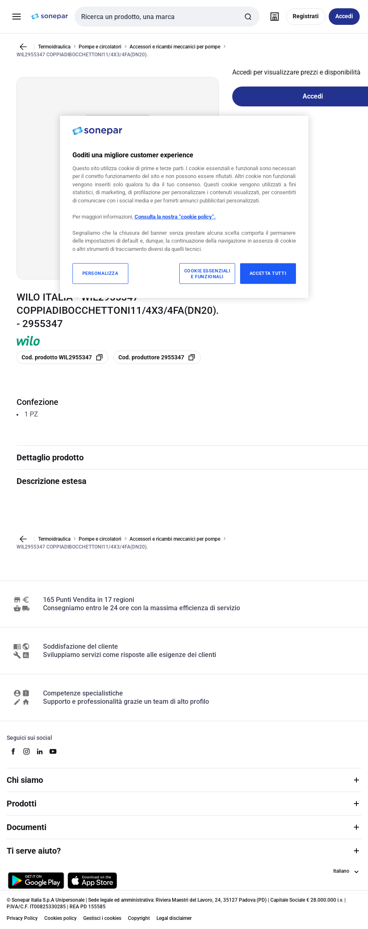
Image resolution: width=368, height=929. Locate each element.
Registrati (306, 16)
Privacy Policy (22, 918)
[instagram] (26, 751)
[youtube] (53, 751)
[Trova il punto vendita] (274, 16)
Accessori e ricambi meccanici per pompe (175, 46)
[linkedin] (39, 751)
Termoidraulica (54, 46)
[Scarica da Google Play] (36, 880)
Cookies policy (60, 918)
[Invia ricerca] (248, 16)
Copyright (139, 918)
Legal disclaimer (174, 918)
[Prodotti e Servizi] (16, 16)
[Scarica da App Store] (92, 880)
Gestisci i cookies (102, 918)
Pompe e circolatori (100, 46)
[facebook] (13, 751)
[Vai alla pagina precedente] (23, 46)
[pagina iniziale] (49, 16)
